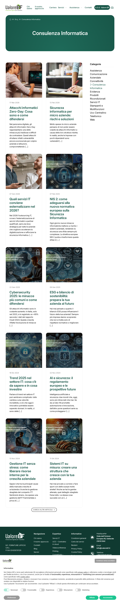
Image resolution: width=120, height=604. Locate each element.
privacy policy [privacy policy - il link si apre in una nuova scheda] (83, 572)
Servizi (61, 7)
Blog (35, 549)
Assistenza (74, 7)
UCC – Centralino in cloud (59, 543)
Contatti (88, 7)
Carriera (52, 7)
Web (92, 119)
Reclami (74, 545)
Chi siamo (29, 7)
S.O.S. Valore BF (102, 7)
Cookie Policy (76, 552)
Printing (55, 551)
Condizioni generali (78, 538)
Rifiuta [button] (92, 598)
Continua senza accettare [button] (105, 561)
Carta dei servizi (77, 542)
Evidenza (95, 91)
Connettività (96, 81)
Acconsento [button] (107, 598)
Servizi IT (95, 102)
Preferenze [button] (12, 598)
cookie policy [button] (25, 577)
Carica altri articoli (44, 510)
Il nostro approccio (39, 7)
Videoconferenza (59, 548)
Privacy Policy (76, 549)
